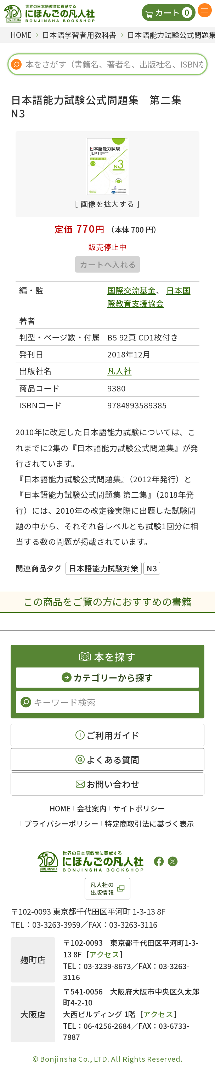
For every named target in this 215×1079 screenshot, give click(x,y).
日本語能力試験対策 (103, 567)
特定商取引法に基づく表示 (149, 823)
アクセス (104, 954)
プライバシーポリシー (61, 823)
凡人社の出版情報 (102, 888)
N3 (152, 567)
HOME (60, 808)
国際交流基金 (131, 290)
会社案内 (92, 808)
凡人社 (119, 370)
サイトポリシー (139, 808)
